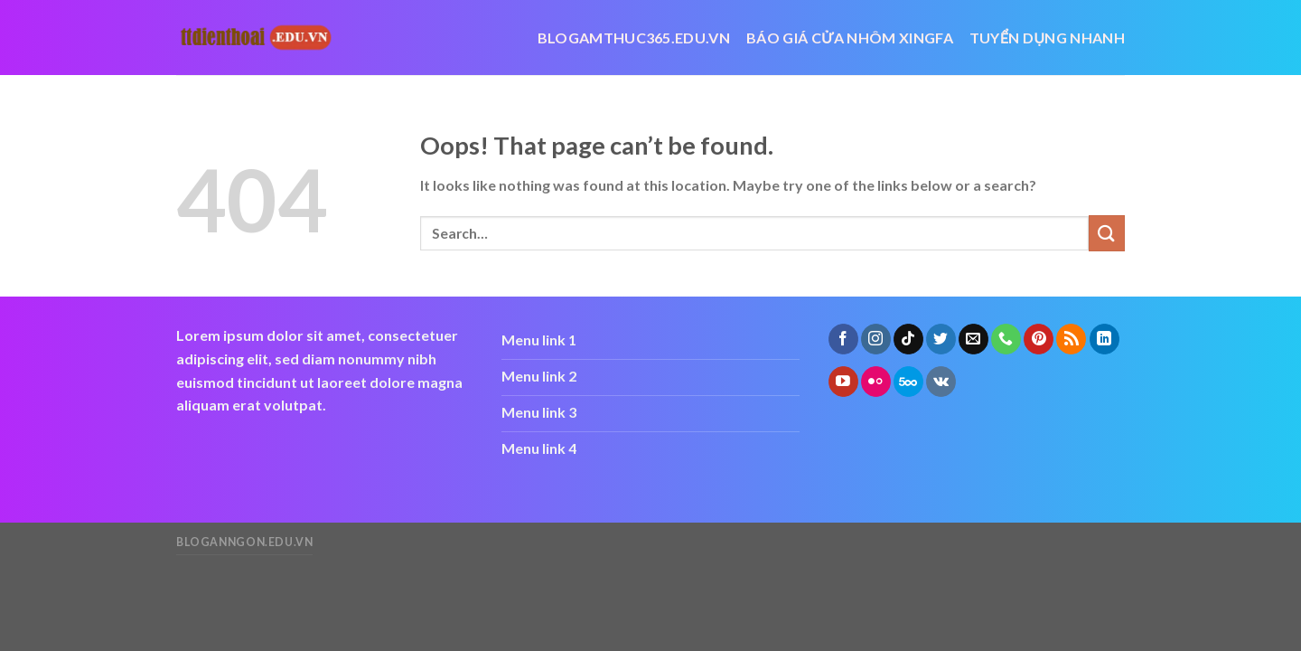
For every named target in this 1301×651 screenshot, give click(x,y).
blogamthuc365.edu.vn (634, 37)
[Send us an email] (973, 339)
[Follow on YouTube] (843, 381)
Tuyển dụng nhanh (1047, 37)
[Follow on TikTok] (908, 339)
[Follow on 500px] (908, 381)
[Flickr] (876, 381)
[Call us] (1006, 339)
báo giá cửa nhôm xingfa (849, 37)
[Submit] (1107, 232)
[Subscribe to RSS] (1071, 339)
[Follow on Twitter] (941, 339)
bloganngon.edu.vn (244, 542)
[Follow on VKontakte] (941, 381)
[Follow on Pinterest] (1038, 339)
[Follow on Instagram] (876, 339)
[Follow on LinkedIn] (1104, 339)
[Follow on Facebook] (843, 339)
